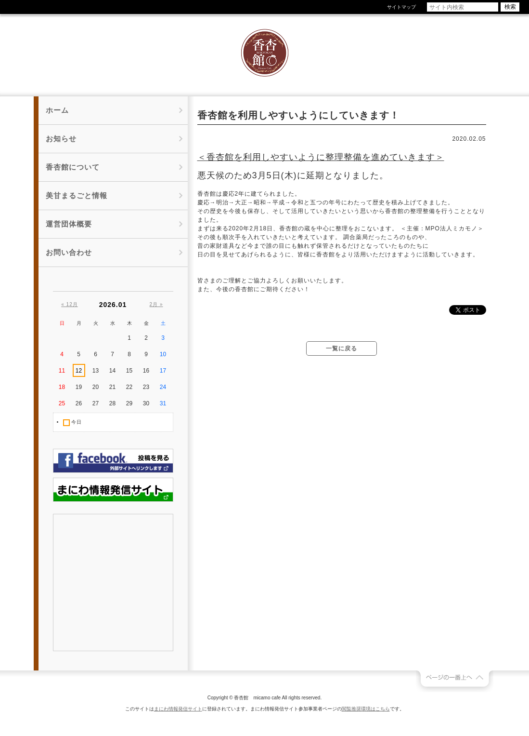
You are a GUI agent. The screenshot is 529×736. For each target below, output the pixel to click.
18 (62, 387)
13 (95, 370)
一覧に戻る (341, 348)
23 (146, 387)
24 (163, 387)
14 (112, 370)
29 (129, 403)
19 (79, 387)
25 (62, 403)
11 (62, 370)
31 (163, 403)
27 (95, 403)
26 (79, 403)
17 (163, 370)
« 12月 (69, 304)
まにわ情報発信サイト (178, 708)
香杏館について (73, 167)
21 (112, 387)
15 (129, 370)
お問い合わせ (69, 252)
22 (129, 387)
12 (79, 370)
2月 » (156, 304)
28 (112, 403)
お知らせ (61, 138)
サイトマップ (401, 7)
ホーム (57, 110)
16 (146, 370)
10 (163, 354)
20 (95, 387)
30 (146, 403)
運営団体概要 (69, 224)
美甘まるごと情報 (76, 195)
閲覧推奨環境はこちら (366, 708)
